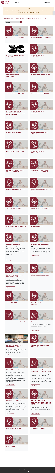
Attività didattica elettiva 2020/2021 (16, 226)
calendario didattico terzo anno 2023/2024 (39, 132)
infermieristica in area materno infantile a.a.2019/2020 (14, 345)
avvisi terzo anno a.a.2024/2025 (15, 94)
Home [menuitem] (15, 2)
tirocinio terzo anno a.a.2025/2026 (15, 38)
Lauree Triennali (20, 18)
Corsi (8, 17)
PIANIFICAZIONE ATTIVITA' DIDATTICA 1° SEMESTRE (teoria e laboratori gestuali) (15, 113)
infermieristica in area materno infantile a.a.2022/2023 (14, 171)
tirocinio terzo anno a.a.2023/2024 (40, 94)
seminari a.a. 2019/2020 (37, 428)
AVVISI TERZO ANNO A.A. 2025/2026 (41, 38)
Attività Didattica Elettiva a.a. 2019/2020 (38, 303)
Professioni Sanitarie (9, 18)
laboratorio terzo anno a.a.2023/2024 (37, 112)
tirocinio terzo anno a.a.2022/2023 (15, 189)
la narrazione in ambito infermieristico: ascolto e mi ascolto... (41, 370)
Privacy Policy (27, 470)
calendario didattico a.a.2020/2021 (40, 275)
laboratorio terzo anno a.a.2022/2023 (37, 151)
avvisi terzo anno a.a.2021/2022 (40, 209)
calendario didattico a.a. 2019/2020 (16, 322)
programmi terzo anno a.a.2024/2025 (12, 75)
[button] (48, 2)
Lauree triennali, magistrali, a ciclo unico (21, 17)
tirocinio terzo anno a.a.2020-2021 (40, 244)
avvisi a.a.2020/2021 (11, 303)
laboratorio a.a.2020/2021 (13, 244)
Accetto (27, 471)
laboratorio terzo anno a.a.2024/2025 (37, 56)
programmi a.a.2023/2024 (13, 132)
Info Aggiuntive (10, 260)
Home (3, 17)
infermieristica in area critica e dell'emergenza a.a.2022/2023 (39, 171)
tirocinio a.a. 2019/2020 (12, 446)
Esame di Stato (35, 322)
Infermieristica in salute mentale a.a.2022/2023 (40, 345)
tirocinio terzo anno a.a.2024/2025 (40, 74)
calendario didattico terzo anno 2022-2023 (41, 190)
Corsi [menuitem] (19, 2)
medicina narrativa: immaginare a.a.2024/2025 (15, 56)
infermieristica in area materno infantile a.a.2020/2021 (14, 275)
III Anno (44, 18)
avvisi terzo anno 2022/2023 (14, 209)
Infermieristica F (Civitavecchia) (33, 18)
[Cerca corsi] (12, 22)
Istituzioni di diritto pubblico (13, 370)
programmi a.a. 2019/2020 (13, 428)
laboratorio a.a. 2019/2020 (13, 401)
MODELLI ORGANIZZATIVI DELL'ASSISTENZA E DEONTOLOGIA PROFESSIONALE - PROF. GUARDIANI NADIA (41, 403)
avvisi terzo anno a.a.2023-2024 (15, 151)
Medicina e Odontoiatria (39, 17)
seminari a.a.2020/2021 (37, 226)
